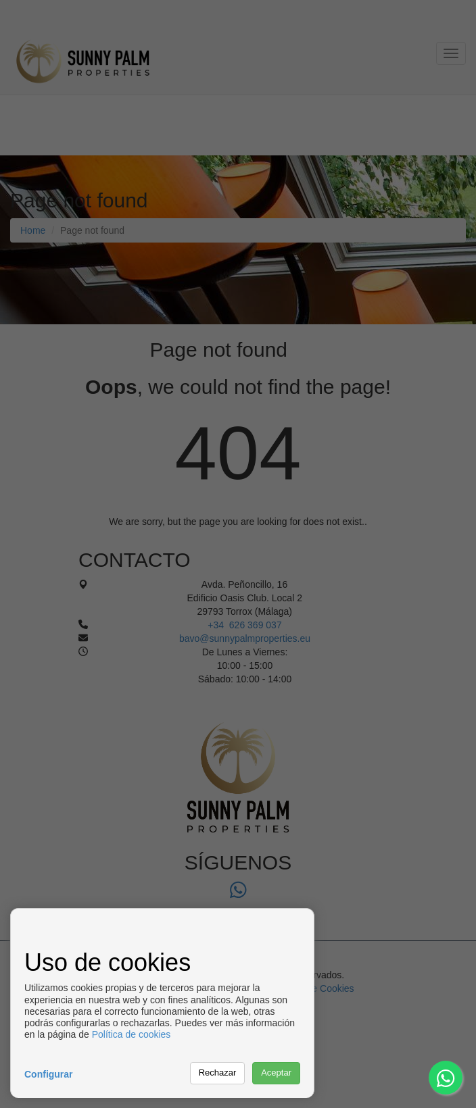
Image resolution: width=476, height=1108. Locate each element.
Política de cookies (131, 1034)
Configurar (48, 1074)
